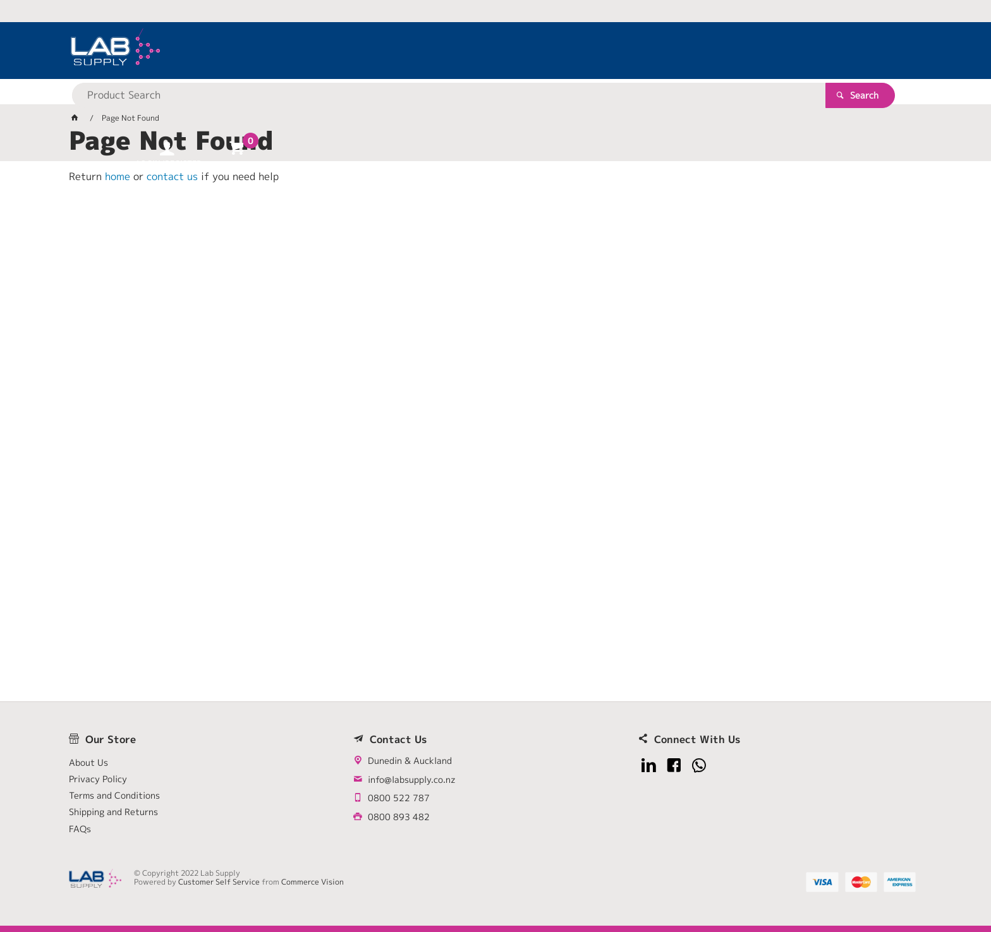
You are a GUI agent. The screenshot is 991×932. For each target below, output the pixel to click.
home (117, 176)
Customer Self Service (219, 881)
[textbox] (473, 50)
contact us (172, 176)
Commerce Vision (312, 881)
